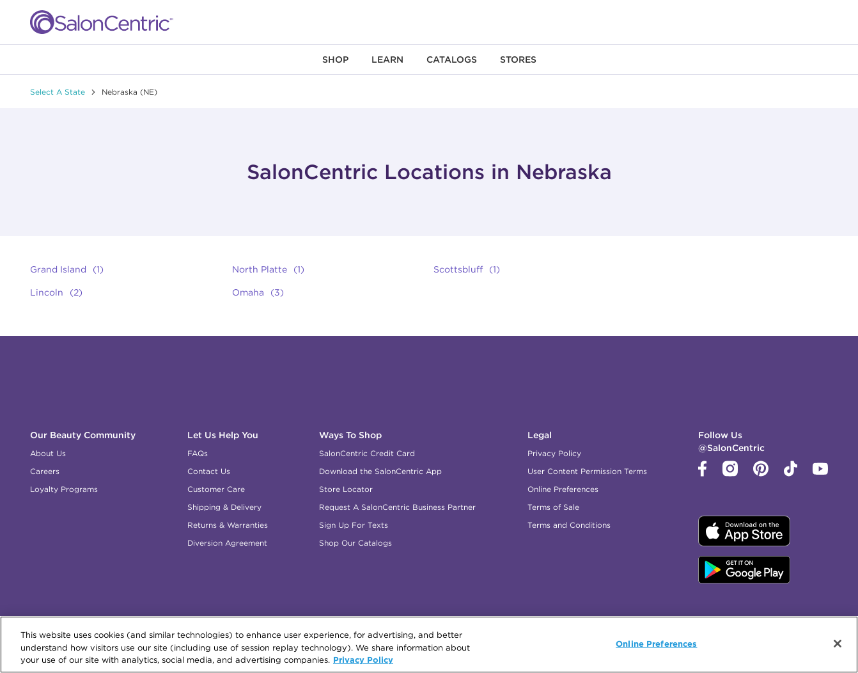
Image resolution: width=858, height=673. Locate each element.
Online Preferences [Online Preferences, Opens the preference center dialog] (656, 643)
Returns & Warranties (227, 525)
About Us (48, 453)
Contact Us (208, 471)
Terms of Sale (553, 507)
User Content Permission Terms (587, 471)
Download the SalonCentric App (380, 471)
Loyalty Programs (64, 489)
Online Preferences (562, 489)
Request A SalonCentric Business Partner (397, 507)
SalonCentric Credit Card (367, 453)
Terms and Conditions (569, 525)
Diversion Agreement (227, 543)
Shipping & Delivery (224, 507)
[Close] (837, 643)
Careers (44, 471)
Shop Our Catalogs (355, 543)
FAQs (197, 453)
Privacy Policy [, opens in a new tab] (363, 659)
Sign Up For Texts (353, 525)
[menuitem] (335, 59)
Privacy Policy (554, 453)
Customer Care (216, 489)
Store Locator (346, 489)
